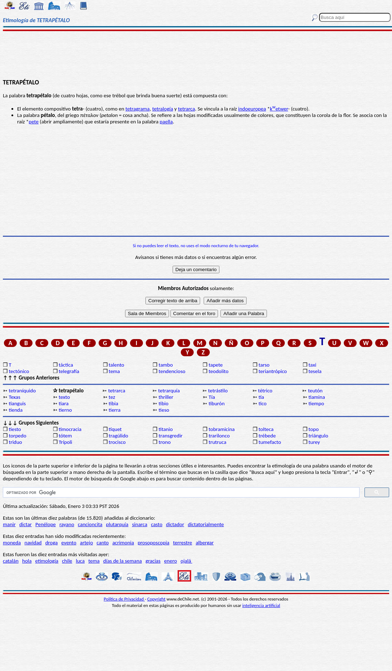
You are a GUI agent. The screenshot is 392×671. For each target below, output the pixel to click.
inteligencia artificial (261, 605)
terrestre (182, 542)
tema (114, 371)
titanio (166, 429)
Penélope (45, 524)
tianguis (17, 403)
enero (170, 561)
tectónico (19, 371)
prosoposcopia (153, 542)
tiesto (15, 429)
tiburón (217, 403)
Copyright (156, 599)
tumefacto (269, 442)
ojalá (186, 561)
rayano (66, 524)
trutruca (218, 442)
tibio (164, 403)
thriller (166, 397)
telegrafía (69, 371)
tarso (263, 365)
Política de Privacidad (124, 599)
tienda (16, 410)
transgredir (171, 435)
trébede (267, 435)
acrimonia (123, 542)
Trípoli (65, 442)
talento (116, 365)
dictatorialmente (206, 524)
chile (67, 561)
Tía (212, 397)
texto (64, 397)
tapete (216, 365)
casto (156, 524)
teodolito (219, 371)
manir (9, 524)
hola (26, 561)
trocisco (117, 442)
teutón (315, 390)
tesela (314, 371)
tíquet (115, 429)
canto (102, 542)
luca (80, 561)
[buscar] (180, 492)
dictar (25, 524)
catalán (11, 561)
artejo (86, 542)
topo (313, 429)
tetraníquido (22, 390)
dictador (175, 524)
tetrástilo (218, 390)
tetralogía (162, 109)
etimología (47, 561)
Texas (14, 397)
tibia (113, 403)
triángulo (318, 435)
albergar (205, 542)
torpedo (17, 435)
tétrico (265, 390)
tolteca (265, 429)
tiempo (316, 403)
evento (68, 542)
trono (165, 442)
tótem (65, 435)
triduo (15, 442)
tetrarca (186, 109)
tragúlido (118, 435)
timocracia (70, 429)
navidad (33, 542)
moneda (12, 542)
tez (112, 397)
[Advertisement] (196, 54)
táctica (66, 365)
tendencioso (172, 371)
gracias (152, 561)
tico (262, 403)
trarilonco (219, 435)
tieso (164, 410)
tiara (64, 403)
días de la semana (122, 561)
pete (34, 121)
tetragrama (137, 109)
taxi (312, 365)
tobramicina (222, 429)
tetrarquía (169, 390)
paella (166, 121)
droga (51, 542)
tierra (114, 410)
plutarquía (117, 524)
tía (261, 397)
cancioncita (90, 524)
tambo (166, 365)
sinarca (139, 524)
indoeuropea (252, 109)
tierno (65, 410)
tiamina (316, 397)
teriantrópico (272, 371)
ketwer (279, 109)
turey (314, 442)
